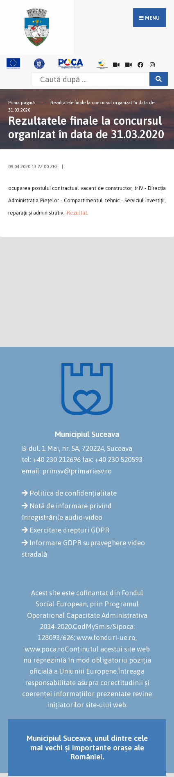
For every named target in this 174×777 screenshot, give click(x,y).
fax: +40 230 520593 (112, 459)
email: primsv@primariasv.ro (67, 471)
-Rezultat (76, 213)
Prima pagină (21, 102)
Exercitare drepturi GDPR (69, 530)
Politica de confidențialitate (73, 493)
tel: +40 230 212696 (51, 459)
